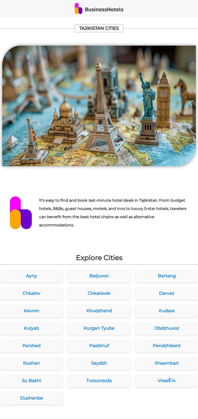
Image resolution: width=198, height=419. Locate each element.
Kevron (31, 311)
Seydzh (99, 363)
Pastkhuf (99, 345)
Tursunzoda (99, 380)
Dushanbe (31, 398)
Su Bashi (31, 380)
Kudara (166, 311)
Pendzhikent (167, 345)
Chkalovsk (99, 293)
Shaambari (167, 363)
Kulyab (31, 328)
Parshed (31, 345)
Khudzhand (99, 311)
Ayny (31, 276)
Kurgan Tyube (99, 328)
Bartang (167, 276)
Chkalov (31, 293)
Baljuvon (99, 276)
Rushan (31, 363)
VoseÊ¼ (167, 380)
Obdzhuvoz (166, 328)
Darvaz (166, 293)
